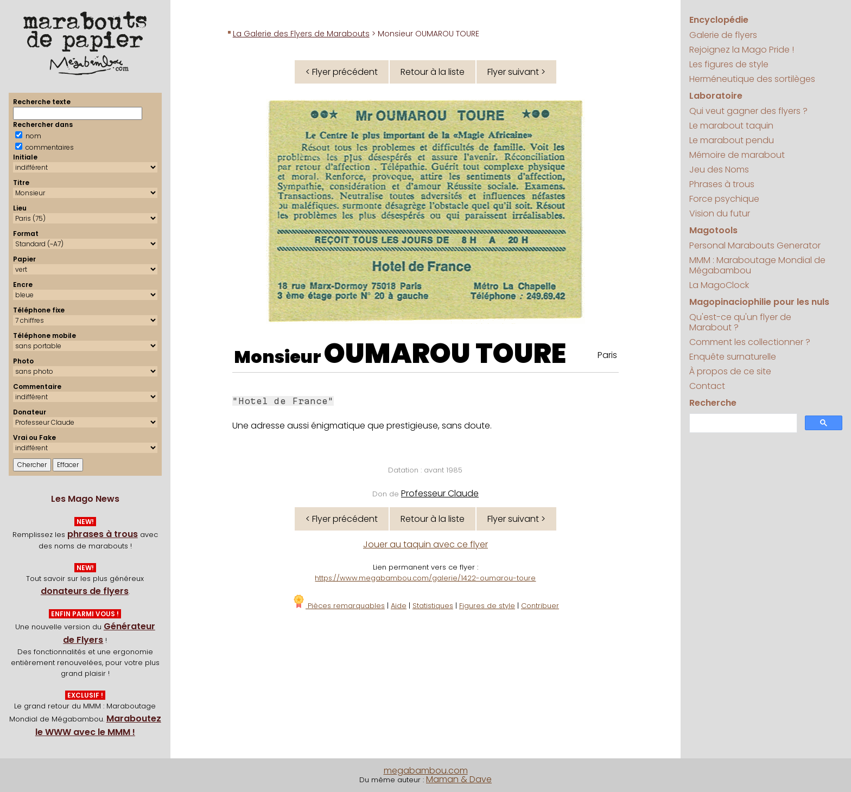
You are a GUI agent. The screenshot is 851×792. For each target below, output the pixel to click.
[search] (742, 423)
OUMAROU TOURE (445, 354)
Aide (399, 606)
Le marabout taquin (731, 125)
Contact (707, 386)
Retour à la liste (433, 72)
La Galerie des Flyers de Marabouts (301, 33)
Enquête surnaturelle (732, 356)
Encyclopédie (718, 20)
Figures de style (487, 606)
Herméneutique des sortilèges (752, 79)
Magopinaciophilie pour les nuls (759, 302)
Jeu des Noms (719, 169)
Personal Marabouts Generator (755, 245)
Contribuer (540, 606)
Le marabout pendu (731, 140)
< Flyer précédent (342, 72)
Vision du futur (719, 213)
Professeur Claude (440, 493)
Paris (607, 355)
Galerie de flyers (723, 35)
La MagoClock (719, 285)
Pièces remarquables (338, 606)
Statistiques (432, 606)
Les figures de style (729, 64)
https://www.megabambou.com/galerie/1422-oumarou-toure (425, 578)
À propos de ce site (730, 371)
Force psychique (724, 199)
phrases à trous (102, 534)
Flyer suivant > (516, 72)
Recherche (712, 403)
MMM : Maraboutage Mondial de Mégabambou (757, 265)
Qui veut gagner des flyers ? (748, 111)
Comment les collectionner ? (749, 342)
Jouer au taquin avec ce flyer (425, 544)
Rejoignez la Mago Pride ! (741, 49)
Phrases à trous (721, 184)
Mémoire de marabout (737, 155)
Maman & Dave (459, 779)
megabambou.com (426, 770)
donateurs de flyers (85, 591)
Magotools (713, 230)
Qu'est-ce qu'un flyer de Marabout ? (740, 322)
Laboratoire (715, 96)
